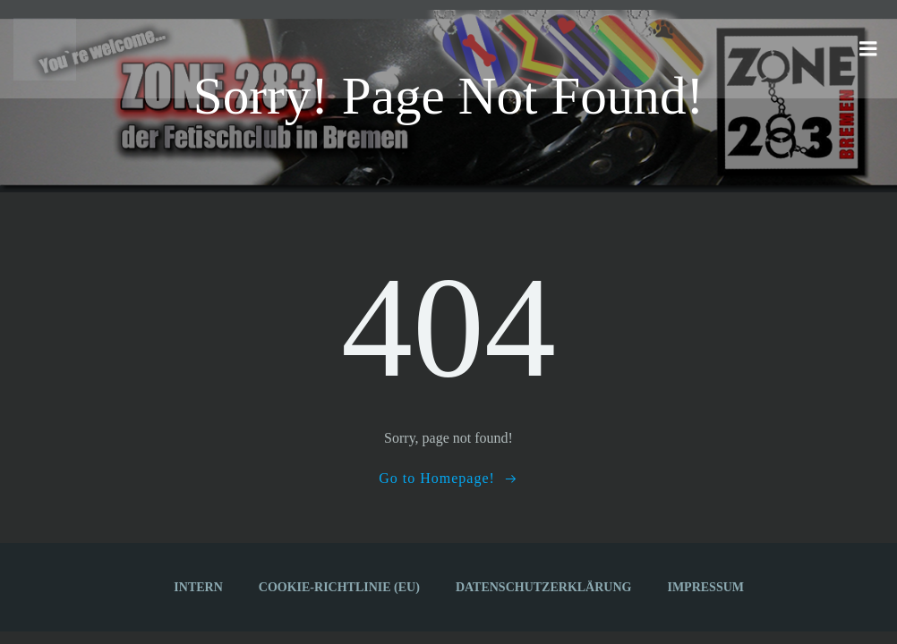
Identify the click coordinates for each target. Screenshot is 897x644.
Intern (198, 587)
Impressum (705, 587)
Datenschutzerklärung (544, 587)
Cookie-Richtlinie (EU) (339, 587)
